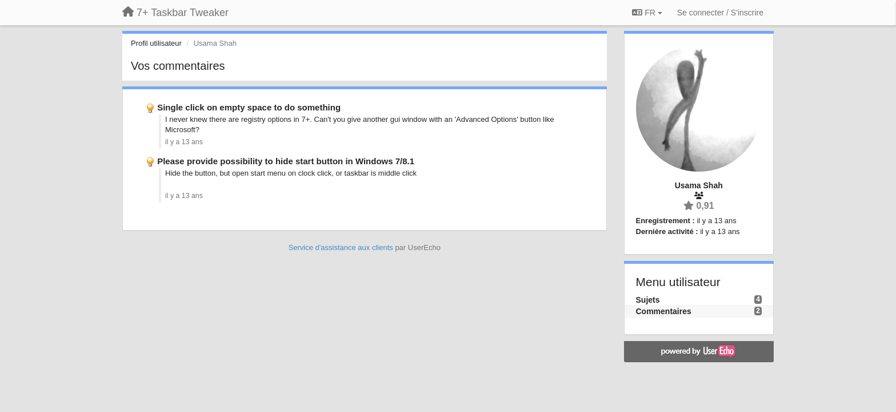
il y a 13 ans (184, 142)
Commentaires (663, 311)
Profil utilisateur (156, 43)
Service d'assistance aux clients (341, 247)
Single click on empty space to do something (249, 107)
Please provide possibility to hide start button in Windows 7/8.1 (285, 161)
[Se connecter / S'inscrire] (720, 12)
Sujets (648, 299)
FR (647, 12)
